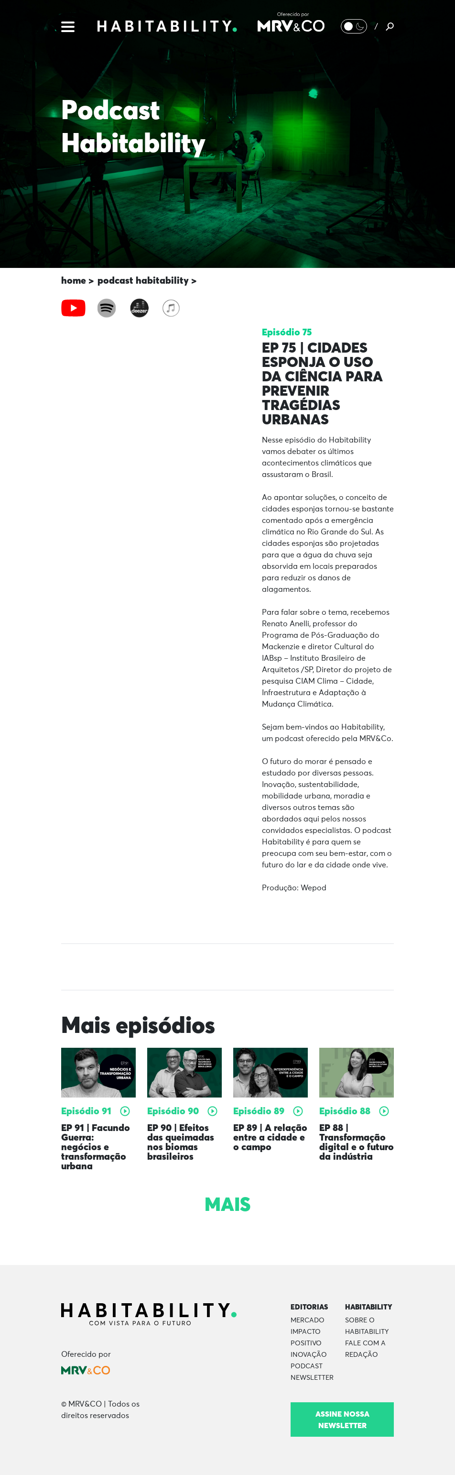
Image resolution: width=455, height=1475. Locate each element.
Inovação (309, 1355)
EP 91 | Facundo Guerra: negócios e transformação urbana (95, 1146)
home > (77, 280)
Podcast (307, 1366)
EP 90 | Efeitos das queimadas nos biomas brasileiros (180, 1141)
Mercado (308, 1320)
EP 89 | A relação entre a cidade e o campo (270, 1137)
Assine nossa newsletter (342, 1419)
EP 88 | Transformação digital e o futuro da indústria (356, 1141)
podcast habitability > (147, 280)
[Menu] (68, 26)
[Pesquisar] (390, 26)
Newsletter (312, 1378)
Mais (227, 1204)
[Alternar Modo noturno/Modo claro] (354, 26)
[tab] (73, 308)
